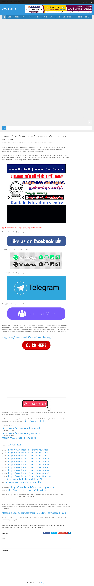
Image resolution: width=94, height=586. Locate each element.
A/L (51, 17)
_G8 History (6, 81)
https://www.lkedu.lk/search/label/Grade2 (28, 454)
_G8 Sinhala (77, 81)
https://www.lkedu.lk (34, 423)
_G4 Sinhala (6, 108)
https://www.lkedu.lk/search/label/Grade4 (28, 460)
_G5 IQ (5, 104)
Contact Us (9, 2)
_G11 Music (56, 44)
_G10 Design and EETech (44, 53)
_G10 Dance (16, 53)
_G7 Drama (47, 86)
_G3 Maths (34, 113)
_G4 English (24, 108)
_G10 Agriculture (59, 49)
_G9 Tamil (6, 76)
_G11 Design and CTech (64, 35)
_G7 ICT (5, 90)
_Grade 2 (66, 113)
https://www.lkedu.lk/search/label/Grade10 (29, 478)
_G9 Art (36, 67)
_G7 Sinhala (67, 90)
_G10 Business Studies (80, 49)
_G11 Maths (47, 44)
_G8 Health (85, 76)
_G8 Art (29, 76)
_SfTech (26, 31)
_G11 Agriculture (8, 35)
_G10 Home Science (79, 58)
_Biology (41, 31)
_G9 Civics (44, 67)
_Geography (41, 26)
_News (23, 17)
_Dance (88, 21)
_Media (87, 17)
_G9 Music (41, 72)
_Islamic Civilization (38, 21)
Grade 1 (41, 118)
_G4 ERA (42, 108)
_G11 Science (83, 44)
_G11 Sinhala (6, 49)
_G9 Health (6, 72)
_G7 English (56, 86)
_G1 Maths (84, 118)
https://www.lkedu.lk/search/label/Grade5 (28, 463)
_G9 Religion (67, 72)
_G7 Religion (48, 90)
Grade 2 (59, 113)
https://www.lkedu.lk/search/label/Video (26, 492)
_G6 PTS (32, 99)
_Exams (30, 17)
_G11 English (32, 40)
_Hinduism (49, 21)
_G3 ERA (42, 113)
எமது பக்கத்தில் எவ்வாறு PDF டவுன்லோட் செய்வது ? (27, 339)
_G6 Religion (41, 99)
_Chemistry (50, 31)
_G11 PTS (64, 44)
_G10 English (83, 53)
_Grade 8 (21, 76)
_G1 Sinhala (57, 118)
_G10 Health (56, 58)
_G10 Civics (6, 53)
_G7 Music (22, 90)
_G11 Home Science (28, 44)
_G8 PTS (49, 81)
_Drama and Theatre (9, 26)
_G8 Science (68, 81)
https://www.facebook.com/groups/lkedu (22, 435)
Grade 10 (39, 49)
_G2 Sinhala (75, 113)
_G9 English (71, 67)
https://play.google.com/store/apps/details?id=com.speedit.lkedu (34, 515)
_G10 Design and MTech (61, 53)
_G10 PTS (41, 63)
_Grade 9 (28, 67)
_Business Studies (8, 31)
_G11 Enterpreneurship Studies (64, 40)
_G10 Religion (51, 63)
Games (10, 17)
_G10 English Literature (10, 58)
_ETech (33, 31)
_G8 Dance (46, 76)
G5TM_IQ (36, 142)
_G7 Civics (29, 86)
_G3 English (24, 113)
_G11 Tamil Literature (28, 49)
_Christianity (59, 21)
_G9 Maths (32, 72)
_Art (75, 21)
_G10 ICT (5, 63)
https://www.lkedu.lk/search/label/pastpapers (33, 489)
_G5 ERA (48, 104)
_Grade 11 (84, 31)
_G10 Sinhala (71, 63)
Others (17, 17)
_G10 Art (69, 49)
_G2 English (6, 118)
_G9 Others (50, 72)
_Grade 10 (48, 49)
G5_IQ (25, 142)
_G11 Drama (22, 40)
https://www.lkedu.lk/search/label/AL (24, 484)
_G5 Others (56, 104)
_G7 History (86, 86)
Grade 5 (77, 99)
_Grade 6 (5, 95)
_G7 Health (77, 86)
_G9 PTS (58, 72)
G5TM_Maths (43, 142)
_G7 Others (31, 90)
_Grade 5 (85, 99)
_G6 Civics (22, 95)
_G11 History (16, 44)
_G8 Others (41, 81)
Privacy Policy (21, 2)
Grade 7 (5, 86)
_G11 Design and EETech (80, 35)
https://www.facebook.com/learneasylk (21, 430)
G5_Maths (31, 142)
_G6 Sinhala (60, 99)
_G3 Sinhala (6, 113)
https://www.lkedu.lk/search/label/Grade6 (28, 466)
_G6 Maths (6, 99)
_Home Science (78, 17)
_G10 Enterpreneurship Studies (29, 58)
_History (68, 21)
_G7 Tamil (76, 90)
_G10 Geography (45, 58)
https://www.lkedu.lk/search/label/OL (24, 481)
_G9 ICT (24, 72)
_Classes (45, 17)
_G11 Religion (73, 44)
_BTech (19, 31)
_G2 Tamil (84, 113)
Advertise (4, 2)
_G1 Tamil (65, 118)
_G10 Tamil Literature (9, 67)
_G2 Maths (16, 118)
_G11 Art (18, 35)
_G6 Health (70, 95)
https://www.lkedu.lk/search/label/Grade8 (28, 472)
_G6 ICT (88, 95)
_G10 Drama (73, 53)
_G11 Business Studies (30, 35)
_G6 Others (24, 99)
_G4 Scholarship (61, 108)
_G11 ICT (38, 44)
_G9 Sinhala (86, 72)
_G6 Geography (59, 95)
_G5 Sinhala (13, 104)
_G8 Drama (55, 76)
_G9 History (16, 72)
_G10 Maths (14, 63)
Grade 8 (14, 76)
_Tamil (5, 21)
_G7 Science (58, 90)
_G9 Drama (62, 67)
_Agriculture (67, 17)
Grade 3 (71, 108)
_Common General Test (54, 26)
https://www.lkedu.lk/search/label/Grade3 (28, 457)
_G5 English (31, 104)
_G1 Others (13, 122)
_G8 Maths (23, 81)
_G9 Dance (53, 67)
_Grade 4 (85, 104)
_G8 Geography (75, 76)
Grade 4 (78, 104)
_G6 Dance (30, 95)
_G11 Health (6, 44)
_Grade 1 (48, 118)
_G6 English (48, 95)
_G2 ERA (24, 118)
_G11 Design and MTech (9, 40)
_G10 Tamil (81, 63)
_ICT (65, 26)
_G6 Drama (39, 95)
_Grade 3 (79, 108)
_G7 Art (21, 86)
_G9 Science (77, 72)
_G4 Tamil (15, 108)
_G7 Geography (66, 86)
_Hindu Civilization (23, 21)
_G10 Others (32, 63)
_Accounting (83, 26)
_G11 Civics (42, 35)
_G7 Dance (38, 86)
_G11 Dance (52, 35)
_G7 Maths (13, 90)
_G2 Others (32, 118)
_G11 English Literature (45, 40)
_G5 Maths (40, 104)
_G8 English (64, 76)
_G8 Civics (37, 76)
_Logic (20, 26)
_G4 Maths (34, 108)
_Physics (58, 31)
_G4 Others (50, 108)
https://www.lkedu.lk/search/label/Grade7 (28, 469)
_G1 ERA (5, 122)
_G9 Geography (82, 67)
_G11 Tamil (16, 49)
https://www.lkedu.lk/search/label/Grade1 (28, 451)
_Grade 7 (13, 86)
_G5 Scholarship (68, 104)
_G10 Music (23, 63)
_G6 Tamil (69, 99)
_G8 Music (32, 81)
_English (12, 21)
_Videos (37, 17)
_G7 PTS (39, 90)
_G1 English (74, 118)
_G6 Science (51, 99)
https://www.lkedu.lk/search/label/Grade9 (28, 475)
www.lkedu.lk (9, 9)
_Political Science (30, 26)
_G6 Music (15, 99)
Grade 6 (84, 90)
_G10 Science (61, 63)
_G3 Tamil (15, 113)
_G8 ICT (15, 81)
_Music (81, 21)
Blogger (42, 585)
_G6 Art (13, 95)
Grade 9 (21, 67)
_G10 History (67, 58)
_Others (57, 17)
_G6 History (79, 95)
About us (15, 2)
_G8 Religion (58, 81)
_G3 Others (50, 113)
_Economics (73, 26)
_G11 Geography (80, 40)
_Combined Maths (69, 31)
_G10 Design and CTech (28, 53)
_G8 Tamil (86, 81)
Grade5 (50, 142)
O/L (78, 31)
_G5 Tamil (22, 104)
